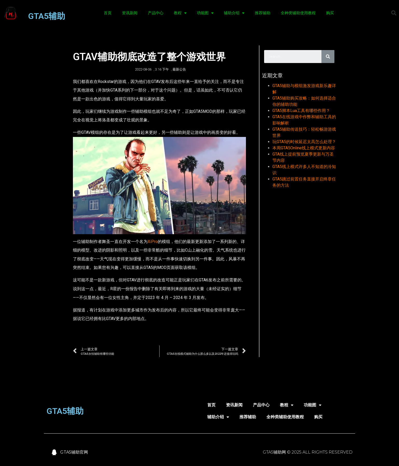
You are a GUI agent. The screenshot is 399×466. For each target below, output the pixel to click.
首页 (108, 13)
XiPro (153, 241)
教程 (180, 13)
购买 (330, 13)
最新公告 (179, 69)
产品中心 (155, 13)
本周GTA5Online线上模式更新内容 (303, 147)
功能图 (205, 13)
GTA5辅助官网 (74, 452)
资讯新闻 (129, 13)
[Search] (327, 56)
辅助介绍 (234, 13)
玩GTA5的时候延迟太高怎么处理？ (304, 141)
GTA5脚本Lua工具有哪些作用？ (301, 110)
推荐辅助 (262, 13)
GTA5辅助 (46, 16)
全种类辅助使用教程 (298, 13)
